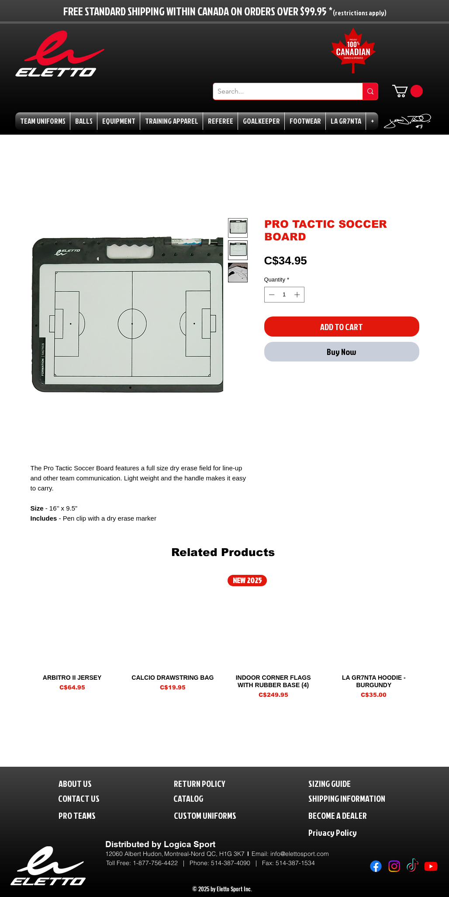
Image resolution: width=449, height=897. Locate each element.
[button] (407, 91)
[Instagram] (394, 866)
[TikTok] (412, 866)
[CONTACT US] (86, 798)
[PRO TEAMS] (85, 815)
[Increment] (298, 294)
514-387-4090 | (236, 863)
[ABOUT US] (82, 783)
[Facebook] (375, 866)
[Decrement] (271, 294)
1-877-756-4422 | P (163, 863)
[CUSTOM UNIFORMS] (218, 815)
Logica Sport (189, 844)
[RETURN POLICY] (214, 783)
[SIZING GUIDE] (338, 783)
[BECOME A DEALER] (350, 815)
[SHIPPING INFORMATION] (363, 798)
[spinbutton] (284, 294)
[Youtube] (431, 866)
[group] (223, 637)
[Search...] (281, 91)
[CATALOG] (193, 798)
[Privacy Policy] (350, 832)
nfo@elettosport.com (300, 854)
